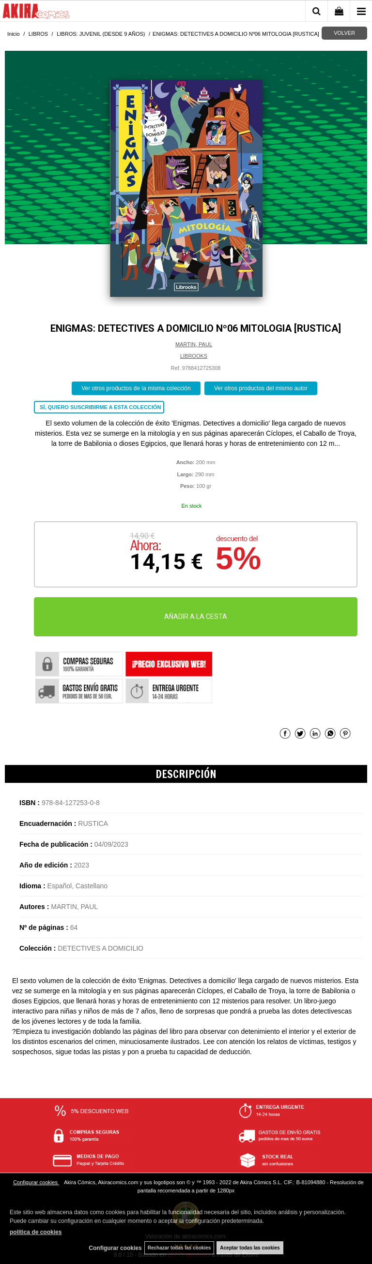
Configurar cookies (36, 1182)
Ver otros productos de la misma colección (135, 388)
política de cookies (36, 1232)
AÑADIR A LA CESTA (195, 616)
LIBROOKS (193, 356)
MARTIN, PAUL (193, 344)
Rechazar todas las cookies (179, 1247)
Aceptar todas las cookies (249, 1247)
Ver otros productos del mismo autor (261, 388)
